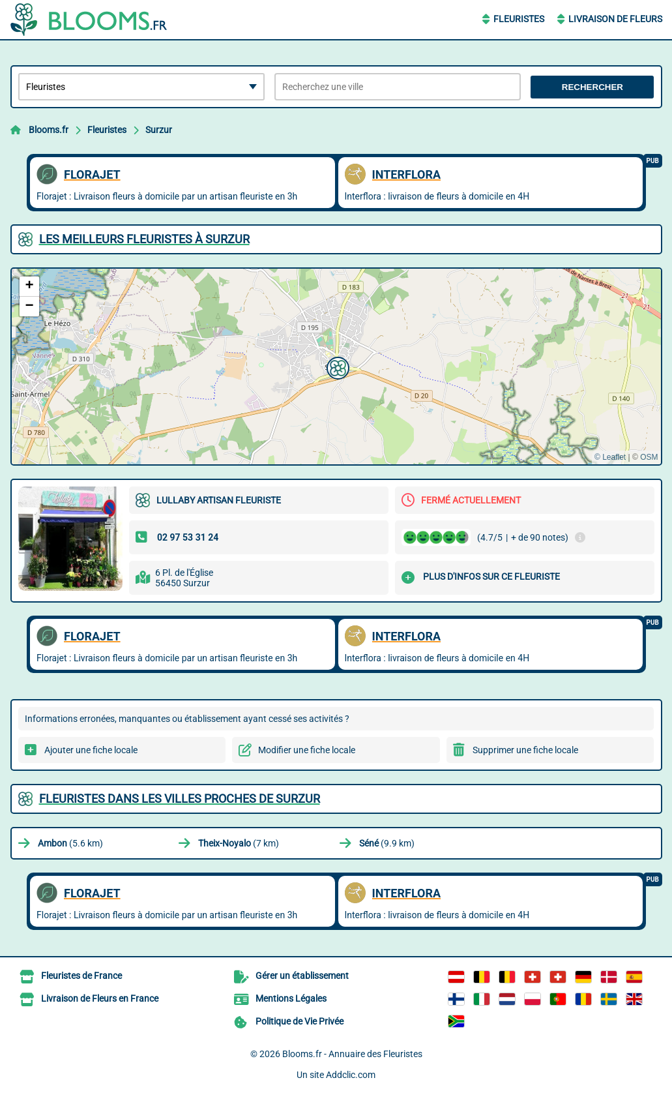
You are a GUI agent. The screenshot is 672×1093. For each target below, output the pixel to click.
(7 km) (238, 843)
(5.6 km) (70, 843)
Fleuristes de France (81, 975)
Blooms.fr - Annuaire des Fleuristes (352, 1054)
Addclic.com (350, 1075)
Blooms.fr (48, 130)
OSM (649, 457)
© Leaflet (610, 457)
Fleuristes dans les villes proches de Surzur (179, 798)
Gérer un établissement (302, 975)
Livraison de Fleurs (615, 19)
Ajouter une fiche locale (91, 750)
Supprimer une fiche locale (525, 750)
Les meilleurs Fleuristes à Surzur (144, 239)
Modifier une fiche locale (306, 750)
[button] (336, 366)
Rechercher (592, 87)
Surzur (158, 130)
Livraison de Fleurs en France (99, 998)
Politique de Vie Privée (299, 1021)
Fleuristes (518, 19)
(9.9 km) (387, 843)
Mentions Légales (291, 998)
